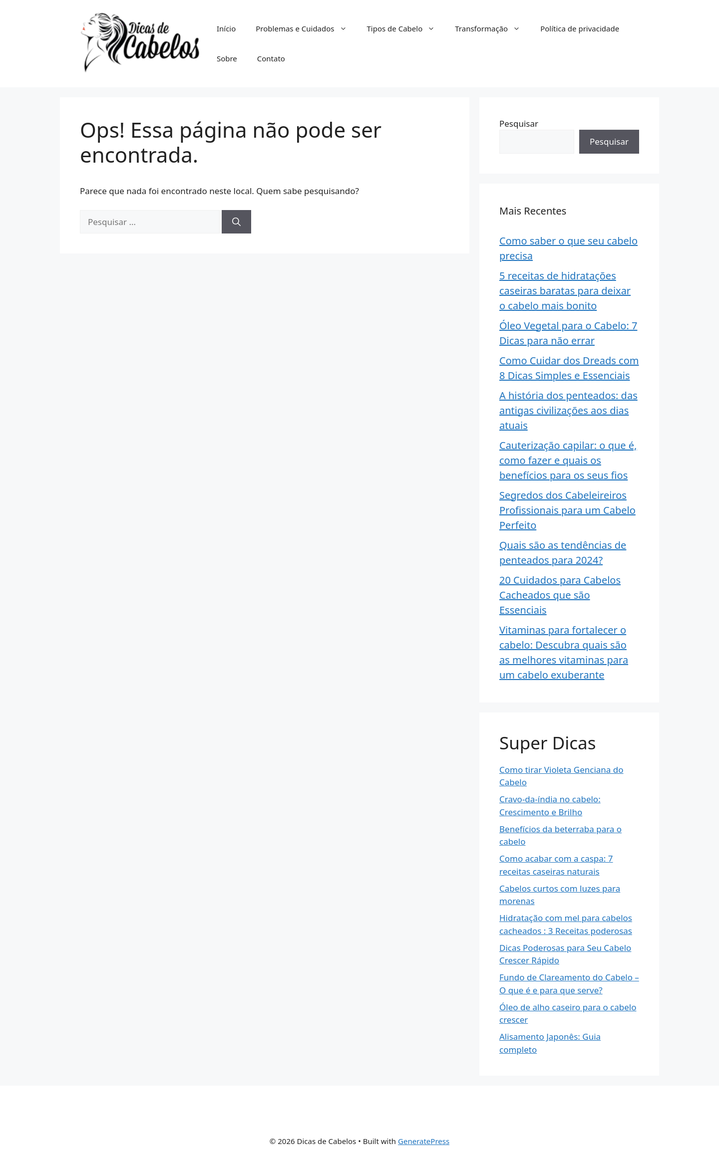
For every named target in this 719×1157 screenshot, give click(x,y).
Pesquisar (518, 123)
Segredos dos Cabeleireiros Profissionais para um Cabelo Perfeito (567, 510)
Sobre (227, 58)
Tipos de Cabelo (406, 28)
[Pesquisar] (236, 222)
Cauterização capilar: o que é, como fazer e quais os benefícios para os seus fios (568, 460)
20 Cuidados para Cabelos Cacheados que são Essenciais (560, 595)
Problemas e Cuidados (306, 28)
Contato (271, 58)
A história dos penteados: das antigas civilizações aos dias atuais (568, 410)
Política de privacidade (579, 28)
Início (226, 28)
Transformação (492, 28)
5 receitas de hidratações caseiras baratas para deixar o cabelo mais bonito (565, 290)
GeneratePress (423, 1141)
